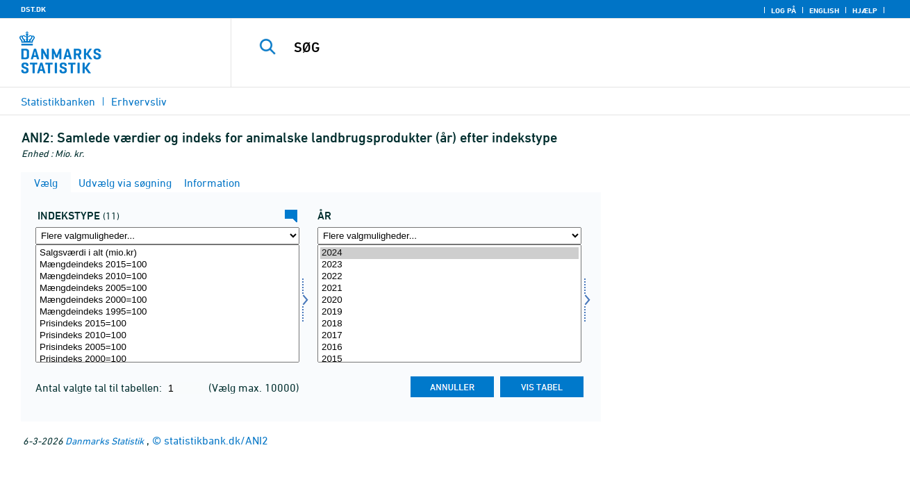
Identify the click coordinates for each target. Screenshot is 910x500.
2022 (449, 277)
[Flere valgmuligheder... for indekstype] (167, 235)
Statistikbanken (58, 101)
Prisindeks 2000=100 (167, 359)
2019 (449, 312)
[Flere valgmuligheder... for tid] (449, 235)
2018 (449, 324)
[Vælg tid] (449, 303)
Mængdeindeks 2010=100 (167, 277)
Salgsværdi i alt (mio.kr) (167, 253)
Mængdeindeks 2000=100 (167, 300)
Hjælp (864, 10)
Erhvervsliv (139, 101)
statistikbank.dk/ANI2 (216, 440)
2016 (449, 347)
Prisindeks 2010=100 (167, 336)
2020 (449, 300)
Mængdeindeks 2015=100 (167, 265)
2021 (449, 288)
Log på (783, 10)
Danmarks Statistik (104, 441)
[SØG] (556, 47)
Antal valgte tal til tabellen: (100, 387)
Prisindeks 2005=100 (167, 347)
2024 (449, 253)
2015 (449, 359)
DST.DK (33, 9)
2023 (449, 265)
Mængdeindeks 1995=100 (167, 312)
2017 (449, 336)
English (824, 10)
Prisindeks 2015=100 (167, 324)
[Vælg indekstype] (167, 303)
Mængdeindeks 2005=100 (167, 288)
